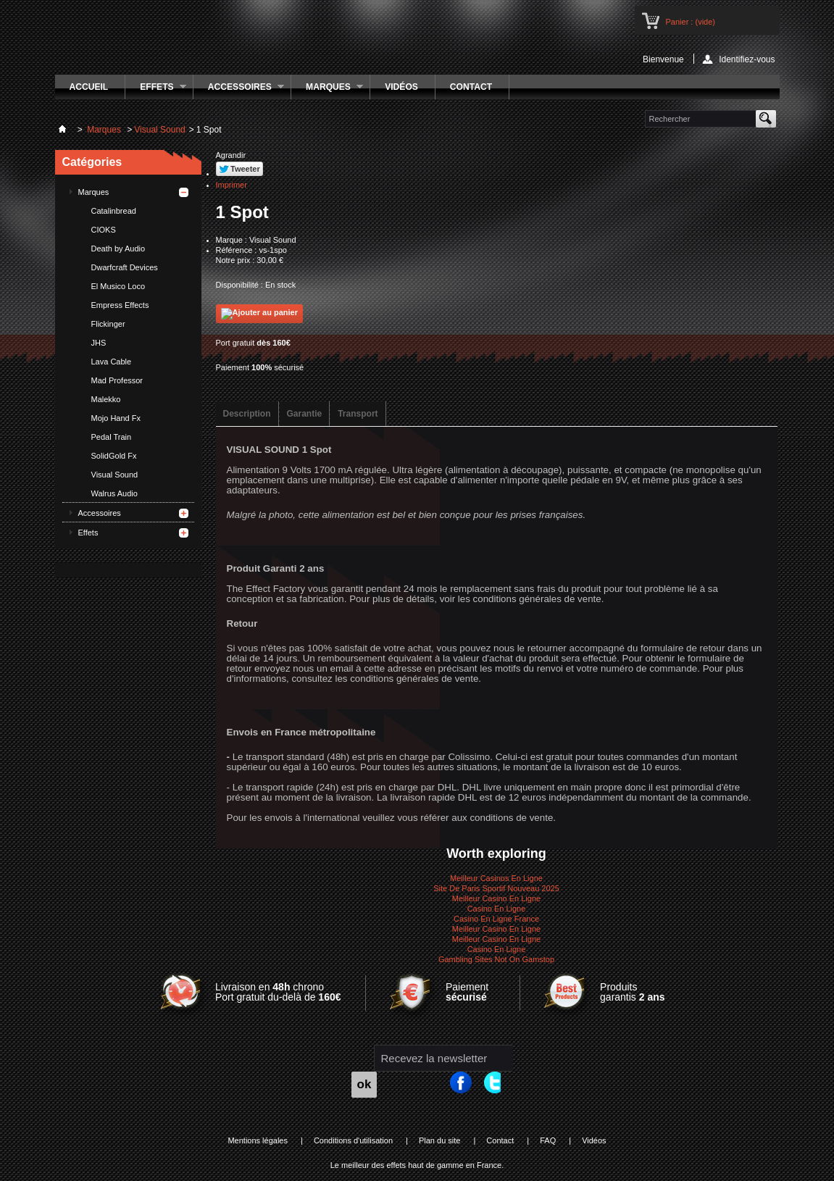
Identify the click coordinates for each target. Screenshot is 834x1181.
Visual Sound (114, 474)
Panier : (690, 21)
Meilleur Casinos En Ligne (496, 878)
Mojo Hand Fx (116, 418)
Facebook (469, 1084)
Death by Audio (118, 248)
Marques (327, 90)
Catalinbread (113, 210)
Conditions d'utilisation (353, 1140)
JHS (99, 342)
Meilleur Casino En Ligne (496, 898)
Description (247, 414)
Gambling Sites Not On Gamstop (496, 959)
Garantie (304, 414)
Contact (471, 87)
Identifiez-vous (747, 59)
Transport (358, 414)
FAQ (548, 1140)
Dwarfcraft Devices (124, 267)
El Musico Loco (118, 286)
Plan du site (439, 1140)
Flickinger (108, 324)
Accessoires (238, 90)
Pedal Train (111, 437)
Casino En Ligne (496, 908)
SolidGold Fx (114, 455)
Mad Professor (117, 380)
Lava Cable (111, 361)
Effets (155, 90)
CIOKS (103, 229)
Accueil (89, 87)
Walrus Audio (114, 493)
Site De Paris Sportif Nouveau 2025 (496, 888)
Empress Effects (120, 305)
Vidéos (401, 87)
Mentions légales (258, 1140)
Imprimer (231, 184)
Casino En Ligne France (496, 918)
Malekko (106, 399)
